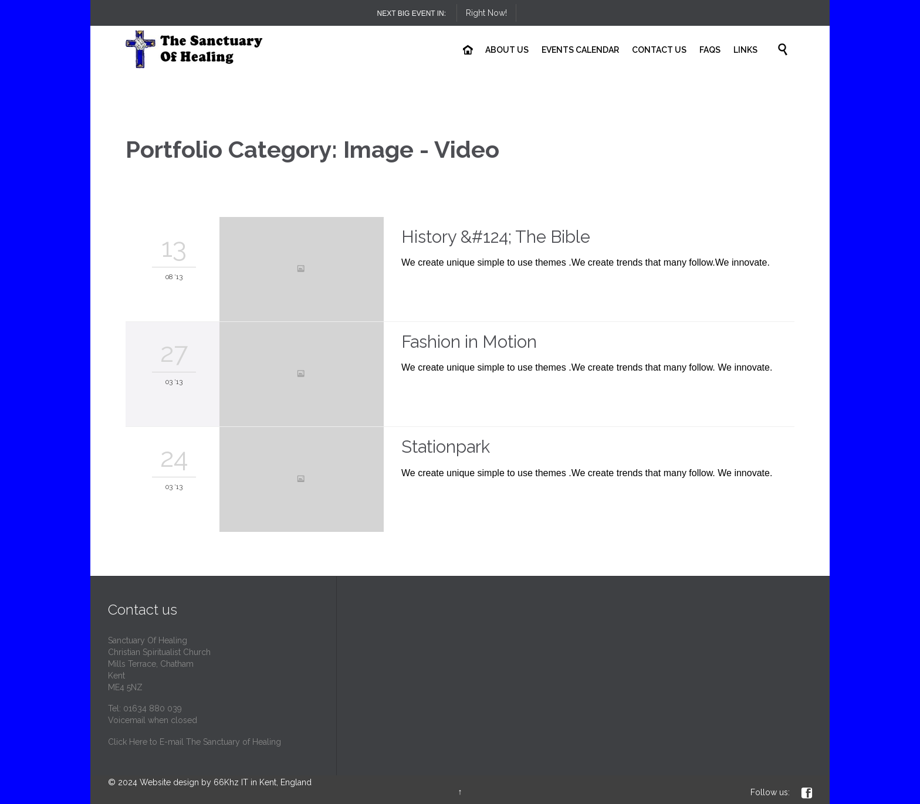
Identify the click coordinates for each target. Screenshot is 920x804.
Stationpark (445, 447)
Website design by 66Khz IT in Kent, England (226, 782)
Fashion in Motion (469, 342)
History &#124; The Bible (495, 237)
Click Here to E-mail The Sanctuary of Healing (194, 742)
